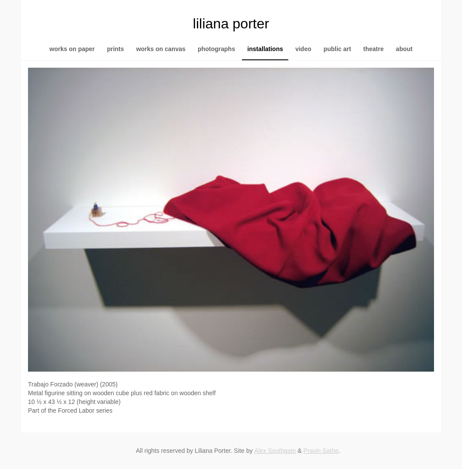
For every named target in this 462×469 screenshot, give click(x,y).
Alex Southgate (275, 450)
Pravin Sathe (320, 450)
